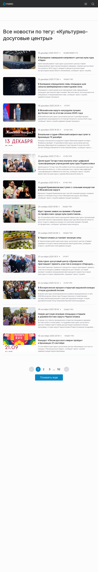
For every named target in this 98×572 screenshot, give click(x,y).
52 (58, 369)
